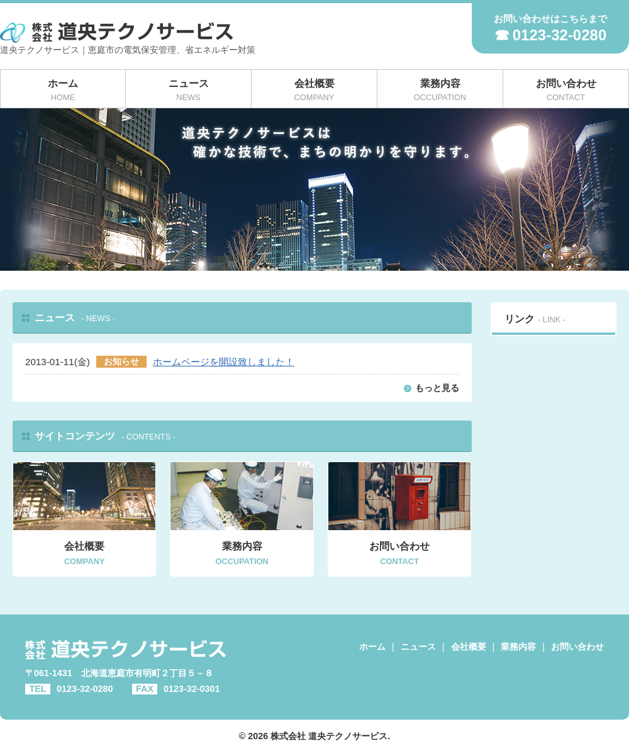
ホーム (372, 647)
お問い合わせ (577, 647)
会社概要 (468, 647)
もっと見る (437, 388)
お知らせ (121, 361)
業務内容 (518, 647)
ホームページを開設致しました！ (223, 361)
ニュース (418, 647)
